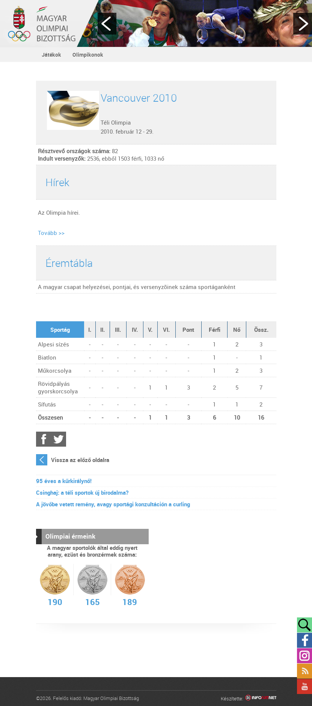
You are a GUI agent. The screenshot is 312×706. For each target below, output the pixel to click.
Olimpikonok (87, 54)
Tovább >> (51, 232)
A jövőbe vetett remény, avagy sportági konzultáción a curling (113, 504)
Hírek (57, 182)
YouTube (304, 686)
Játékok (51, 54)
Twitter (58, 439)
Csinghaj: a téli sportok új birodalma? (82, 492)
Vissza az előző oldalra (80, 460)
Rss (304, 671)
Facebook (43, 439)
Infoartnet (260, 699)
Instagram (304, 655)
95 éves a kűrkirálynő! (64, 481)
